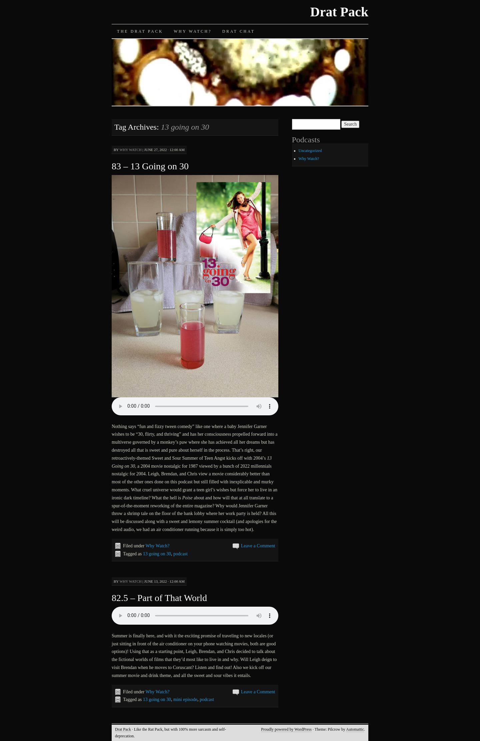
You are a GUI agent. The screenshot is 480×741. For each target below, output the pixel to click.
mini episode (185, 699)
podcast (180, 553)
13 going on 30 (157, 553)
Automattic (355, 729)
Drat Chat (238, 31)
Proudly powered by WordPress (286, 729)
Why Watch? (193, 31)
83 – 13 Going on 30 (150, 166)
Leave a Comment (258, 545)
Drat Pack (339, 11)
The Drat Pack (140, 31)
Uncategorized (310, 150)
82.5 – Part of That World (159, 598)
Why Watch (130, 150)
